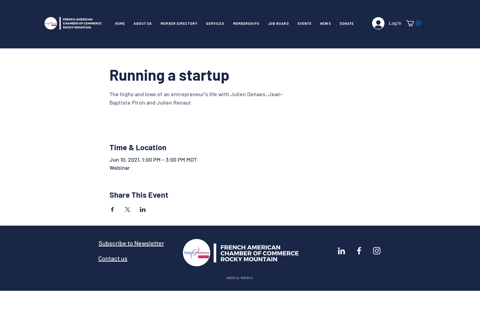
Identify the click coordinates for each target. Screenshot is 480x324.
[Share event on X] (128, 209)
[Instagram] (377, 251)
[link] (413, 23)
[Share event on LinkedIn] (143, 209)
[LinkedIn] (341, 251)
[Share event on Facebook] (112, 209)
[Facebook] (359, 251)
